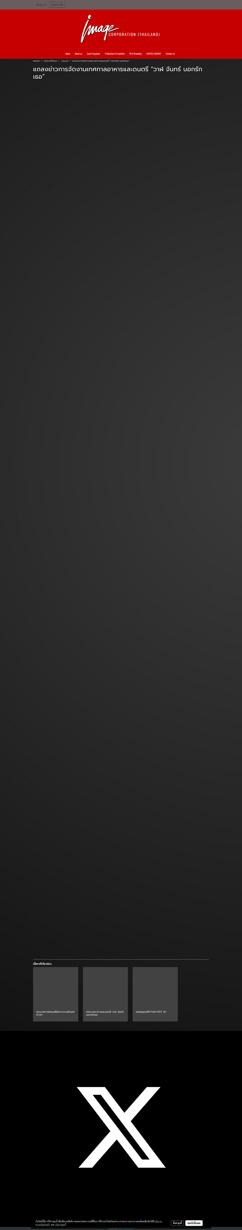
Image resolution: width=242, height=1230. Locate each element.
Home (67, 53)
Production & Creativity (115, 53)
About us (78, 53)
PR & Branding (135, 53)
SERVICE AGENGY (153, 53)
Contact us (170, 53)
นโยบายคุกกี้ (60, 1224)
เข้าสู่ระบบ (41, 4)
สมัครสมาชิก (57, 4)
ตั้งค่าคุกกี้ (177, 1223)
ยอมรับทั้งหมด (194, 1223)
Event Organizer (93, 53)
